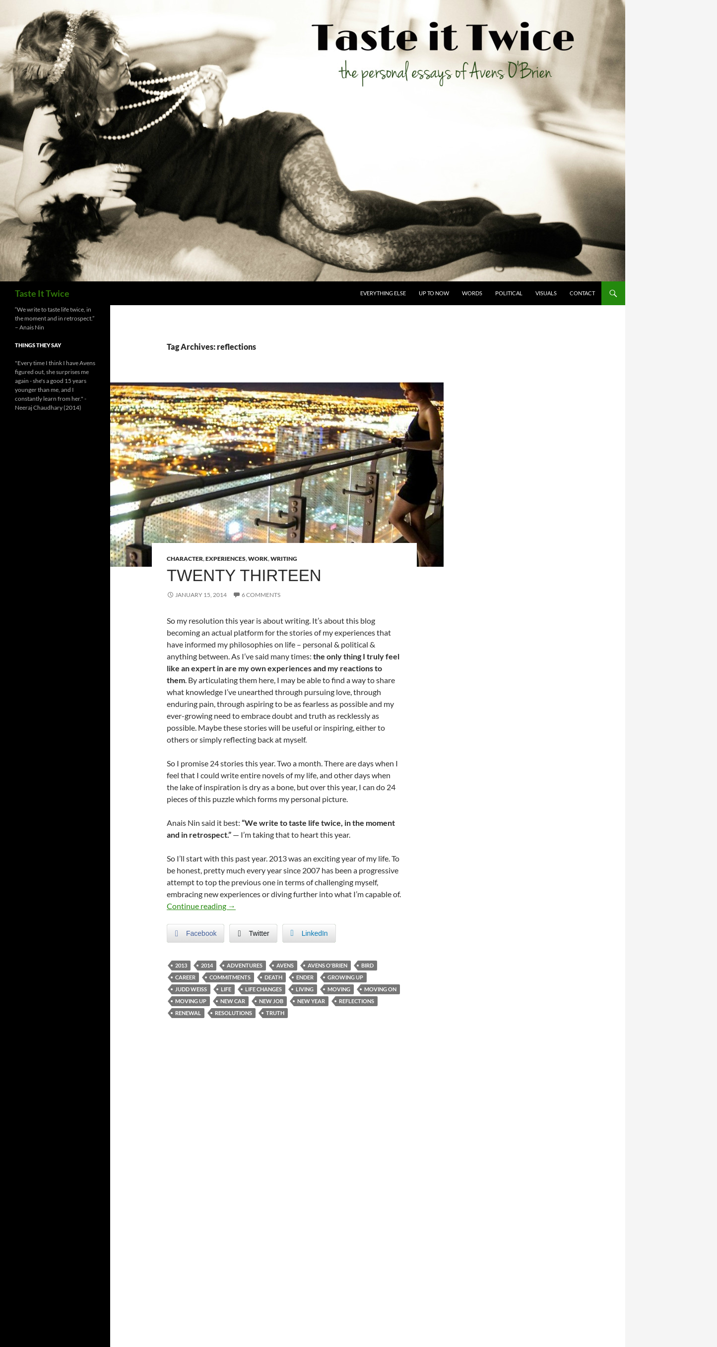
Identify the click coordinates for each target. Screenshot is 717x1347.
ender (305, 977)
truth (275, 1013)
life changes (263, 989)
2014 (207, 965)
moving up (190, 1001)
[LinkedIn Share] (309, 933)
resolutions (233, 1013)
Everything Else (383, 293)
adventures (244, 965)
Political (508, 293)
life (226, 989)
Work (258, 558)
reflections (356, 1001)
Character (185, 558)
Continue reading (201, 906)
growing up (345, 977)
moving (338, 989)
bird (367, 965)
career (185, 977)
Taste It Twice (42, 293)
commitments (230, 977)
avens (285, 965)
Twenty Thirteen (244, 575)
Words (472, 293)
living (305, 989)
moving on (380, 989)
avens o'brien (327, 965)
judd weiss (191, 989)
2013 (181, 965)
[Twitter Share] (253, 933)
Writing (283, 558)
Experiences (225, 558)
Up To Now (434, 293)
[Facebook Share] (195, 933)
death (273, 977)
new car (232, 1001)
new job (271, 1001)
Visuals (546, 293)
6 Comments (261, 594)
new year (311, 1001)
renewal (188, 1013)
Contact (582, 293)
